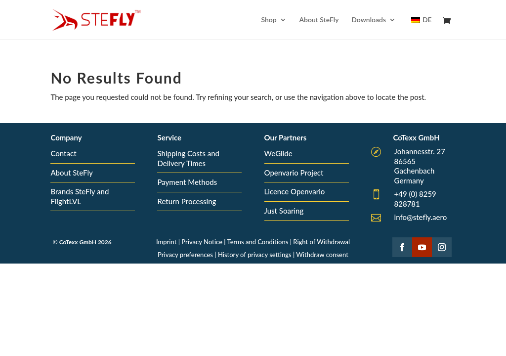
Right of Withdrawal (321, 242)
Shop (268, 20)
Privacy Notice (201, 242)
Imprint (166, 242)
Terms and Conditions (258, 242)
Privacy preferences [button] (185, 255)
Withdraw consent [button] (322, 255)
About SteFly (318, 20)
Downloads (368, 20)
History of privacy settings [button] (255, 255)
